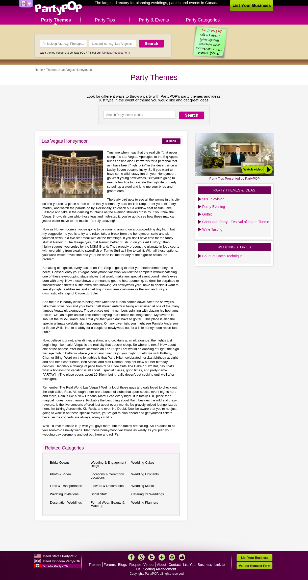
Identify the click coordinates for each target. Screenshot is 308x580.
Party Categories (203, 20)
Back (171, 141)
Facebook (131, 557)
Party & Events (154, 20)
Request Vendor (142, 565)
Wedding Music (142, 486)
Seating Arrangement (159, 569)
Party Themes (56, 20)
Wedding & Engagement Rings (108, 464)
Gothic (207, 214)
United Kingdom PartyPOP (60, 561)
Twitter (151, 557)
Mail (172, 557)
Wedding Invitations (64, 494)
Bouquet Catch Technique (222, 256)
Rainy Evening (213, 207)
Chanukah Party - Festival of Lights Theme (235, 222)
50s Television (213, 199)
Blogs (122, 565)
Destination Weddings (66, 502)
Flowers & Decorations (107, 486)
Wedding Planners (144, 502)
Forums (110, 565)
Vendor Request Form (254, 565)
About (161, 565)
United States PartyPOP (58, 556)
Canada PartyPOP (54, 566)
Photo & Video (60, 474)
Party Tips (105, 20)
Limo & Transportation (66, 486)
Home (39, 70)
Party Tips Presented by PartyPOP (234, 178)
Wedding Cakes (143, 462)
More (162, 557)
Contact (175, 565)
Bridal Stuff (99, 494)
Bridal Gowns (59, 462)
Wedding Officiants (145, 474)
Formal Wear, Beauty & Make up (107, 504)
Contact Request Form (116, 52)
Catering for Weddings (147, 494)
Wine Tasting (212, 229)
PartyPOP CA (58, 8)
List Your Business (197, 565)
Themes (51, 70)
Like (182, 557)
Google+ (141, 557)
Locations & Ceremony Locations (107, 475)
